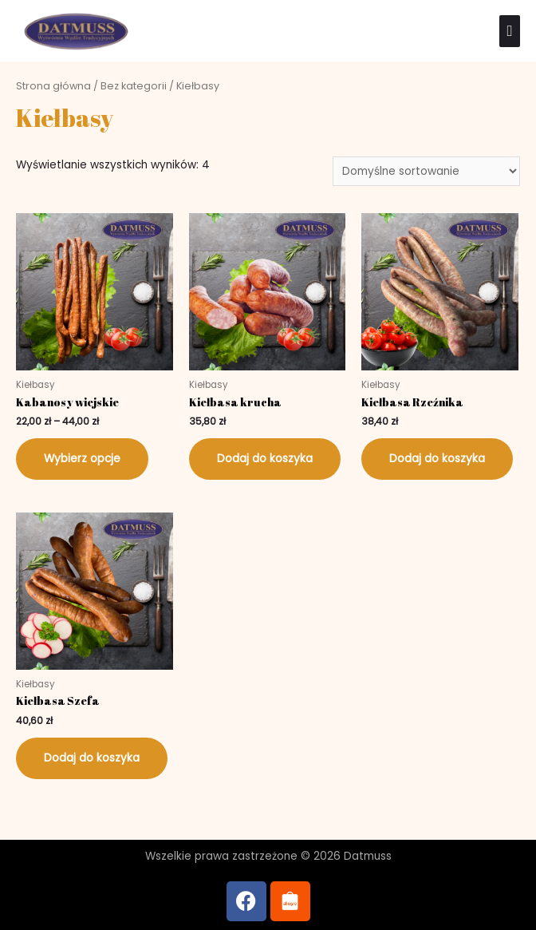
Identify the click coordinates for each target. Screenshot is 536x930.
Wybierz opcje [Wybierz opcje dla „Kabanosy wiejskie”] (82, 458)
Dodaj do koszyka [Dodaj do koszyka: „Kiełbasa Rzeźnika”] (437, 458)
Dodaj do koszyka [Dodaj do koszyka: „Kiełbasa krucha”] (265, 458)
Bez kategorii (133, 86)
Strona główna (53, 86)
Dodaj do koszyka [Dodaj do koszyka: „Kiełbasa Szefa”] (92, 758)
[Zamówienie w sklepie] (426, 171)
